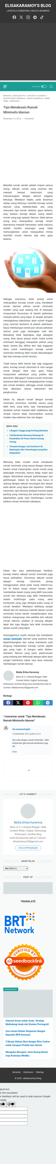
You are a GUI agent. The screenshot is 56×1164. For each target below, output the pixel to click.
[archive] (15, 868)
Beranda (16, 1072)
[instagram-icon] (28, 17)
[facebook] (8, 702)
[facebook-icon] (14, 17)
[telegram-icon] (35, 17)
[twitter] (18, 702)
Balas (14, 752)
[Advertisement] (28, 52)
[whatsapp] (38, 702)
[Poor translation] (11, 1104)
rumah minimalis (12, 638)
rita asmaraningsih (21, 729)
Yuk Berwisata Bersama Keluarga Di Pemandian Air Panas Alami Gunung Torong (26, 438)
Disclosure (28, 1072)
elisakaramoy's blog (28, 5)
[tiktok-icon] (42, 17)
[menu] (6, 86)
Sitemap (40, 1072)
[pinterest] (28, 702)
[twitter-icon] (21, 17)
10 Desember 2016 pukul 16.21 (26, 734)
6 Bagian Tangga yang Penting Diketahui (28, 430)
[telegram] (48, 702)
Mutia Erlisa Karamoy (28, 822)
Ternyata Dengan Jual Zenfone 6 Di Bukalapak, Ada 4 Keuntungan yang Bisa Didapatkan (28, 449)
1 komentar (28, 118)
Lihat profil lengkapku (28, 848)
